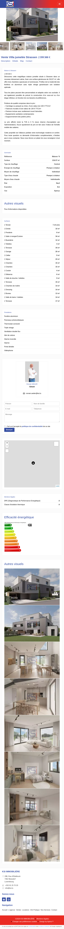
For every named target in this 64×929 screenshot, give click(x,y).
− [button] (7, 446)
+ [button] (7, 443)
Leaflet (57, 486)
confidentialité (32, 926)
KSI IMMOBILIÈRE (11, 871)
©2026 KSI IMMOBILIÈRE (24, 919)
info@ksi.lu (9, 888)
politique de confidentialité (32, 426)
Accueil (10, 4)
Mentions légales (42, 919)
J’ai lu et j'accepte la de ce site (28, 426)
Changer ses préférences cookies (24, 921)
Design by (46, 921)
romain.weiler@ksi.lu (33, 393)
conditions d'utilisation (44, 926)
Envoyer (9, 430)
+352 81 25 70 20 (11, 885)
